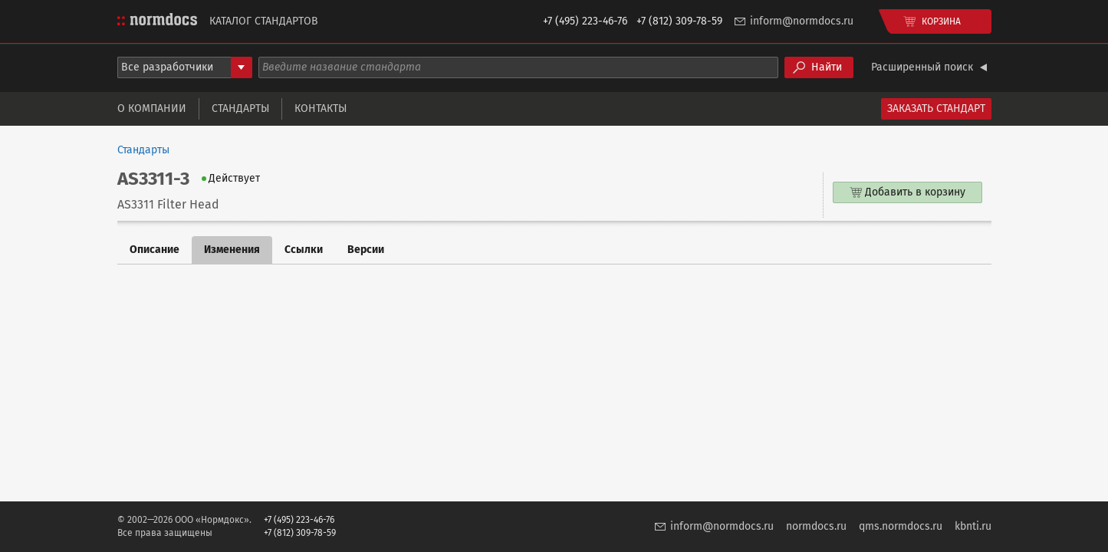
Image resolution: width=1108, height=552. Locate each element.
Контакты (320, 108)
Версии (365, 249)
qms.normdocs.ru (900, 526)
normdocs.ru (816, 526)
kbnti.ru (973, 526)
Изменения (232, 249)
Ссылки (303, 249)
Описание (154, 249)
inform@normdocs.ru (801, 21)
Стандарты (240, 108)
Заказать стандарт (936, 108)
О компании (151, 108)
